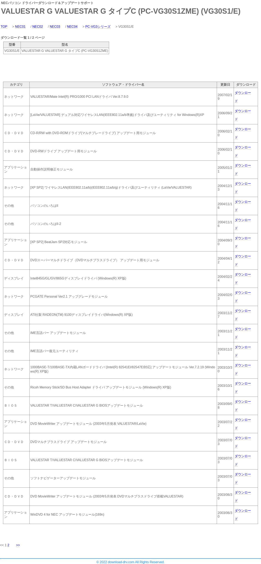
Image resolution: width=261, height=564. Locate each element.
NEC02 (37, 26)
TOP (4, 26)
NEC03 (55, 26)
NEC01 (20, 26)
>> (18, 545)
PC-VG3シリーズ (98, 26)
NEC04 (72, 26)
